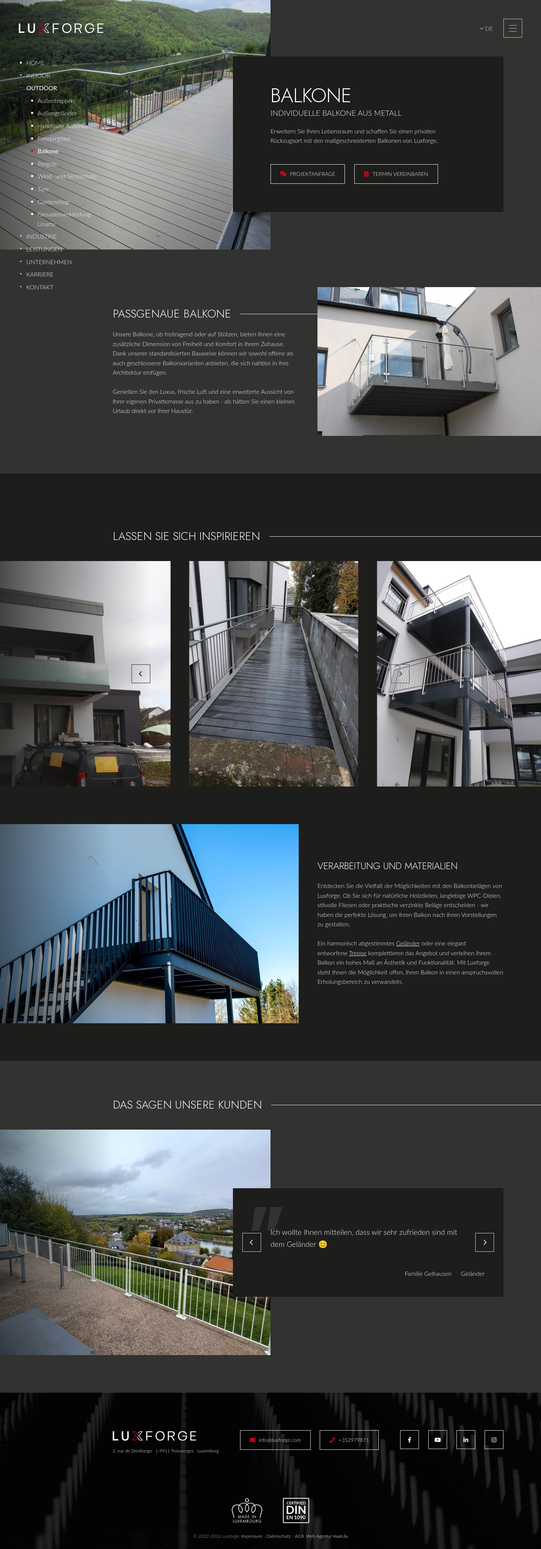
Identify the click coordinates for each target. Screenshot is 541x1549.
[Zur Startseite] (61, 28)
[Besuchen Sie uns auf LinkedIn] (465, 1439)
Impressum (251, 1536)
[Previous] (140, 673)
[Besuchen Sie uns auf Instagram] (494, 1439)
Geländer (408, 943)
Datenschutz (278, 1536)
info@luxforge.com (280, 1440)
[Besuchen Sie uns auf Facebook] (409, 1439)
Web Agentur (319, 1536)
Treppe (358, 952)
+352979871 (354, 1440)
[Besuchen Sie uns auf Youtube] (437, 1439)
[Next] (400, 673)
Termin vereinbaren (400, 174)
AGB (299, 1536)
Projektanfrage (312, 174)
